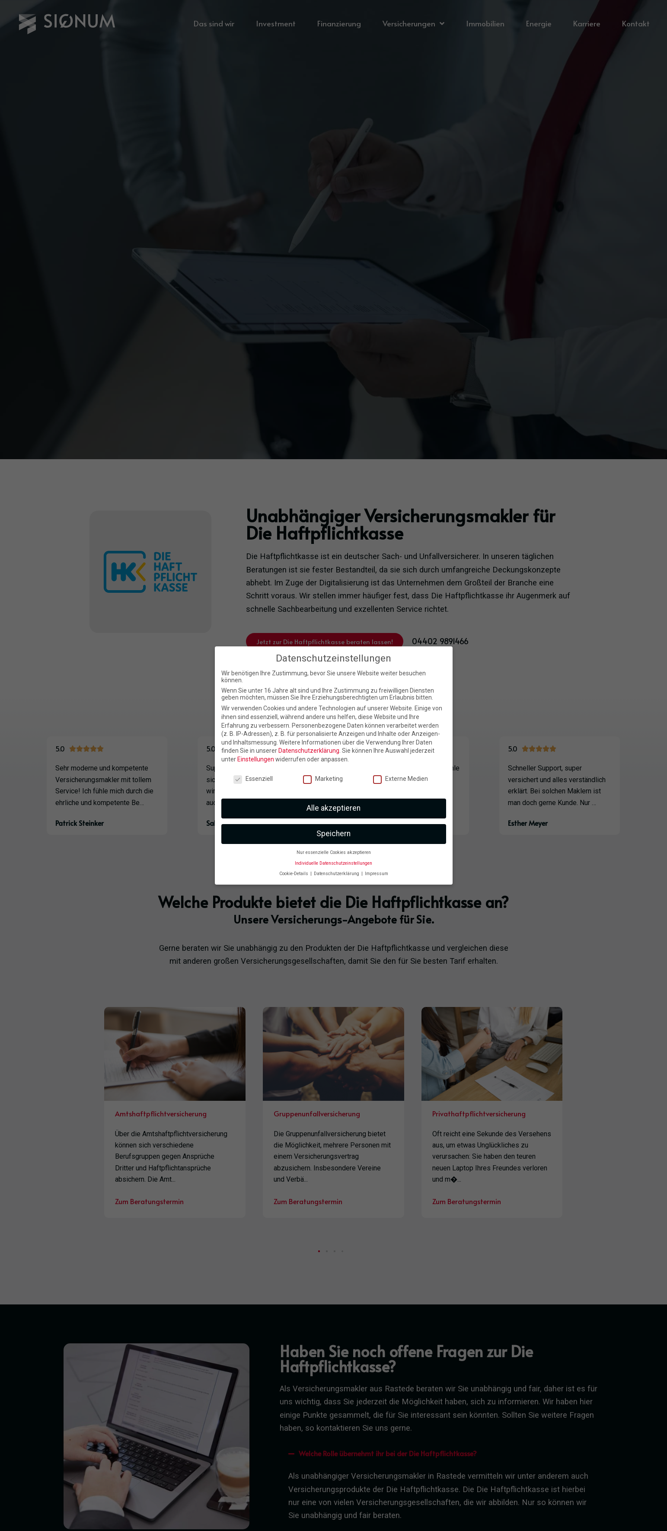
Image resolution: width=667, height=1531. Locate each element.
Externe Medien (400, 778)
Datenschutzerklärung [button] (337, 873)
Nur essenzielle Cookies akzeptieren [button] (334, 852)
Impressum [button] (376, 873)
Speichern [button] (333, 833)
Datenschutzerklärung (308, 750)
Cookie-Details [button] (294, 873)
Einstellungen (255, 759)
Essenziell (253, 778)
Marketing (323, 778)
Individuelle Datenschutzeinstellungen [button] (333, 863)
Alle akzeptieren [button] (333, 808)
